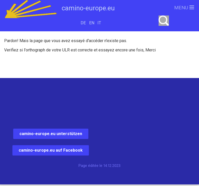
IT (99, 22)
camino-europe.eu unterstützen (50, 133)
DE (83, 22)
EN (91, 22)
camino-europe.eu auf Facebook (51, 150)
